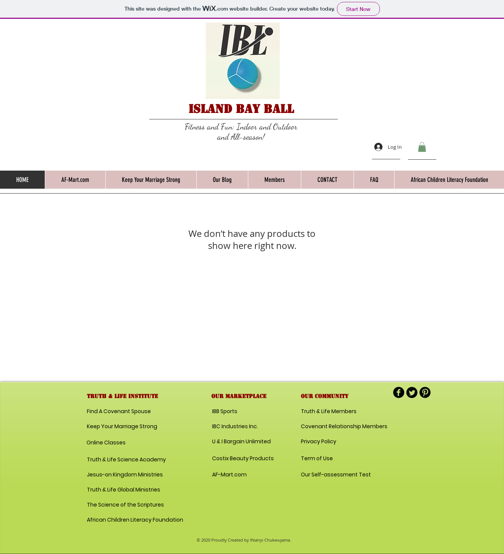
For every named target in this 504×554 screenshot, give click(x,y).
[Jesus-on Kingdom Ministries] (126, 474)
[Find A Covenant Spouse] (120, 411)
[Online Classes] (118, 442)
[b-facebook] (398, 392)
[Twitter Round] (411, 392)
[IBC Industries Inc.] (235, 426)
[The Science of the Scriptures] (125, 505)
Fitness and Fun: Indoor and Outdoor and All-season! (241, 132)
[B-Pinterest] (425, 392)
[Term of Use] (327, 458)
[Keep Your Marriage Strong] (122, 426)
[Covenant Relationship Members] (344, 426)
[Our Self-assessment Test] (336, 474)
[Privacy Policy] (327, 441)
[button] (422, 147)
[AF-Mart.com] (229, 474)
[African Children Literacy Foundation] (135, 520)
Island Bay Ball (241, 108)
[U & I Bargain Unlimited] (241, 441)
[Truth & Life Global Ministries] (123, 490)
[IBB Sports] (239, 411)
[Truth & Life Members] (329, 411)
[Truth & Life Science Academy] (126, 459)
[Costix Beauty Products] (243, 458)
